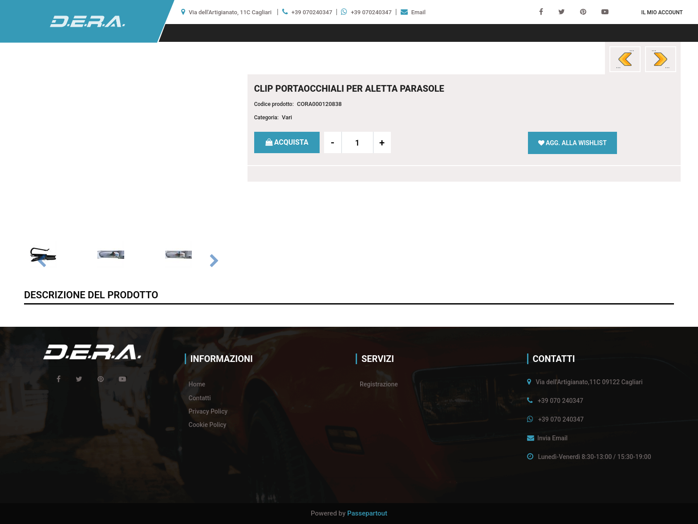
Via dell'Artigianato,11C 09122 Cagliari (589, 382)
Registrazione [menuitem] (379, 384)
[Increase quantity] (382, 142)
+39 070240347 (312, 12)
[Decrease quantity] (333, 142)
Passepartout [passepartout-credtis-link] (367, 513)
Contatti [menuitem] (200, 398)
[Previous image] (41, 261)
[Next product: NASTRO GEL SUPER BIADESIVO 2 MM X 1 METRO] (660, 59)
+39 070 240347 (560, 400)
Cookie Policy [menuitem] (208, 424)
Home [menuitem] (197, 384)
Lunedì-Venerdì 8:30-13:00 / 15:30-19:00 (594, 456)
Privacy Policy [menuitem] (208, 411)
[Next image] (214, 261)
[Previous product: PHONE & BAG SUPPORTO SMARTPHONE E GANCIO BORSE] (625, 59)
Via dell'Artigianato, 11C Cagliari (230, 12)
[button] (128, 148)
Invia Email (552, 438)
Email (418, 12)
